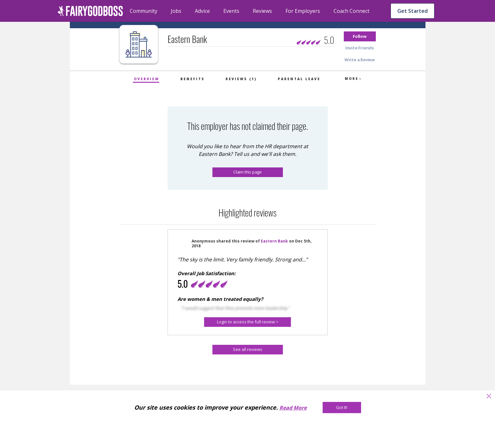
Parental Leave (299, 79)
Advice (202, 10)
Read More (293, 407)
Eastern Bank (274, 241)
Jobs (176, 10)
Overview (146, 79)
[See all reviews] (247, 349)
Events (231, 10)
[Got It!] (342, 407)
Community (143, 10)
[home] (90, 11)
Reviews (262, 10)
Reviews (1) (241, 79)
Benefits (192, 79)
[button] (360, 36)
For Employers (302, 10)
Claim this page (247, 172)
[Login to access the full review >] (247, 322)
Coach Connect (351, 10)
